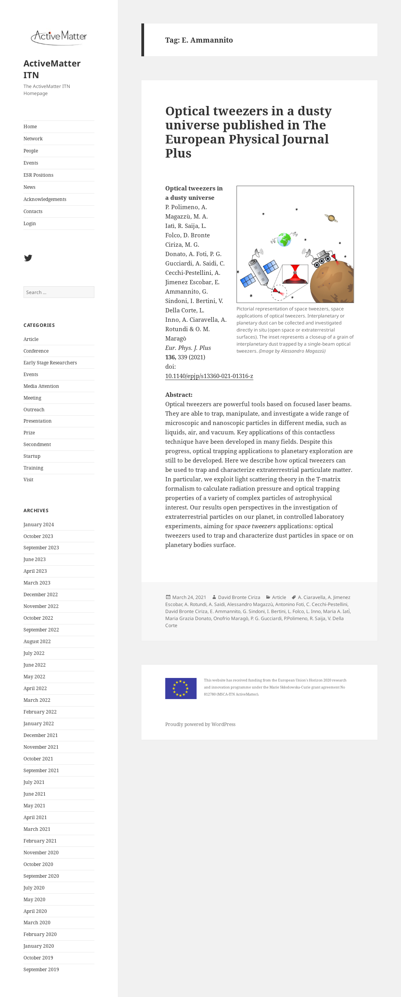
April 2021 (35, 817)
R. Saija (317, 618)
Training (33, 467)
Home (30, 126)
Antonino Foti (289, 604)
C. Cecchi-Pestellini (326, 604)
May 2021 (34, 805)
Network (33, 138)
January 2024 (38, 524)
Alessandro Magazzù (250, 604)
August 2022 (37, 641)
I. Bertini (276, 611)
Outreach (34, 409)
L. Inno (313, 611)
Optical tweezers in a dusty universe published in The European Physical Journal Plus (248, 131)
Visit (28, 479)
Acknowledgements (44, 199)
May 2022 (34, 676)
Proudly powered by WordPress (200, 724)
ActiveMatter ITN (52, 69)
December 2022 (40, 594)
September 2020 (41, 876)
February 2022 (40, 711)
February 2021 (40, 840)
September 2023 (41, 547)
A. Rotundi (195, 604)
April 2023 (35, 571)
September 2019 (41, 969)
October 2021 (38, 758)
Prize (29, 432)
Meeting (32, 397)
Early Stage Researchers (50, 362)
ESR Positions (38, 175)
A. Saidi (217, 604)
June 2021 (34, 794)
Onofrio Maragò (230, 618)
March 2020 (37, 922)
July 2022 (34, 653)
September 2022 (41, 629)
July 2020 (34, 887)
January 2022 (38, 723)
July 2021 (34, 782)
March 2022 (37, 700)
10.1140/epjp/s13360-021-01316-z (209, 376)
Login (29, 223)
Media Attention (41, 386)
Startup (31, 456)
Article (30, 339)
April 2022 (35, 688)
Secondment (37, 444)
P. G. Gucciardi (266, 618)
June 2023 (34, 559)
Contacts (32, 211)
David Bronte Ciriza (239, 597)
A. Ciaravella (311, 597)
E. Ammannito (225, 611)
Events (30, 163)
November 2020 (41, 852)
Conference (36, 351)
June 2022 (34, 665)
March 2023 (37, 582)
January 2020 (38, 946)
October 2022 (38, 618)
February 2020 (40, 934)
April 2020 (35, 911)
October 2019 (38, 957)
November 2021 (41, 747)
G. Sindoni (254, 611)
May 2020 (34, 899)
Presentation (37, 421)
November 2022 (41, 606)
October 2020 (38, 864)
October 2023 (38, 536)
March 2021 (37, 829)
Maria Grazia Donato (188, 618)
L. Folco (296, 611)
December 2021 (40, 735)
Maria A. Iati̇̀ (336, 611)
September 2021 (41, 770)
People (30, 150)
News (29, 187)
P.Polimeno (295, 618)
